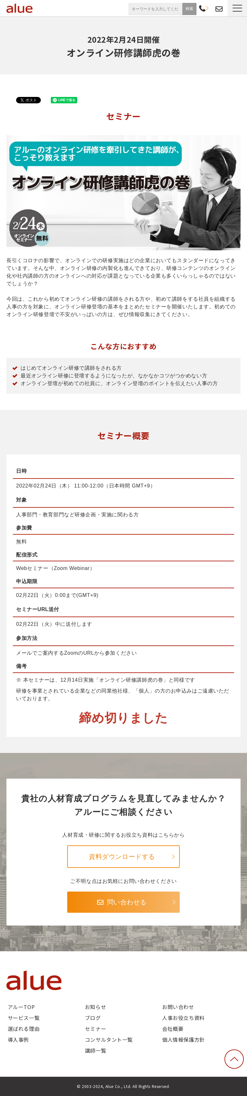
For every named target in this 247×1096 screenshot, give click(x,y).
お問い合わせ (219, 9)
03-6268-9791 (202, 9)
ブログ (93, 1018)
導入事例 (18, 1039)
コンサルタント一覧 (109, 1039)
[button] (237, 8)
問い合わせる (127, 902)
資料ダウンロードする (122, 856)
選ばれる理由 (24, 1028)
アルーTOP (21, 1007)
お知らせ (95, 1007)
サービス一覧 (24, 1018)
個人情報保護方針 (183, 1039)
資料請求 (210, 8)
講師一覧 (95, 1050)
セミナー (95, 1028)
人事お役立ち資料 (183, 1018)
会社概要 (172, 1028)
